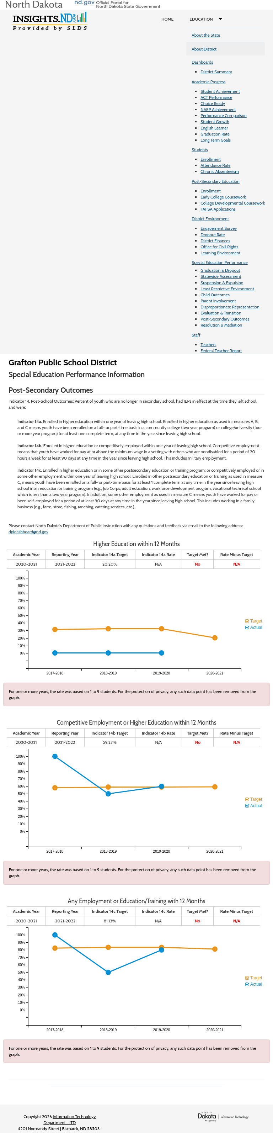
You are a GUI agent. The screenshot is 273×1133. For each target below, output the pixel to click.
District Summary (216, 71)
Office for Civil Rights (219, 246)
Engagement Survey (218, 228)
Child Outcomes (215, 294)
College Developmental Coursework (232, 203)
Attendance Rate (215, 165)
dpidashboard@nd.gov (28, 531)
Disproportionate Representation (229, 306)
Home (167, 19)
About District (204, 49)
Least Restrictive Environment (227, 288)
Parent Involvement (218, 300)
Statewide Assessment (220, 276)
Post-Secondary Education (215, 181)
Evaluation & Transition (220, 313)
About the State (206, 35)
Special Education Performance (220, 262)
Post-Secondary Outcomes (224, 319)
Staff (196, 335)
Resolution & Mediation (221, 325)
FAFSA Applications (218, 209)
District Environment (210, 218)
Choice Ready (212, 103)
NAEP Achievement (218, 109)
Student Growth (214, 121)
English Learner (214, 128)
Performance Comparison (223, 115)
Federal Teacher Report (221, 350)
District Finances (215, 240)
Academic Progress (208, 81)
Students (200, 149)
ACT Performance (216, 97)
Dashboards (202, 62)
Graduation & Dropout (220, 270)
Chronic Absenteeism (219, 171)
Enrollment (210, 159)
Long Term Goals (215, 140)
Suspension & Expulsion (221, 282)
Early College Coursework (223, 197)
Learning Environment (220, 252)
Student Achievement (220, 91)
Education (207, 19)
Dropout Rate (212, 234)
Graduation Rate (215, 134)
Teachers (208, 344)
